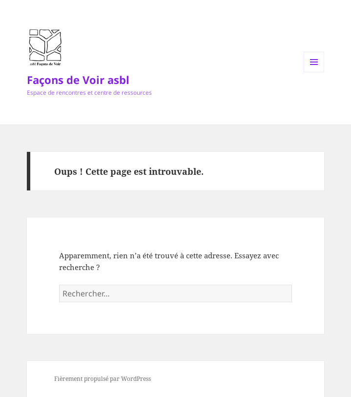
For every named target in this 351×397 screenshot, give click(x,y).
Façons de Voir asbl (78, 79)
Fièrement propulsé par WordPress (102, 379)
